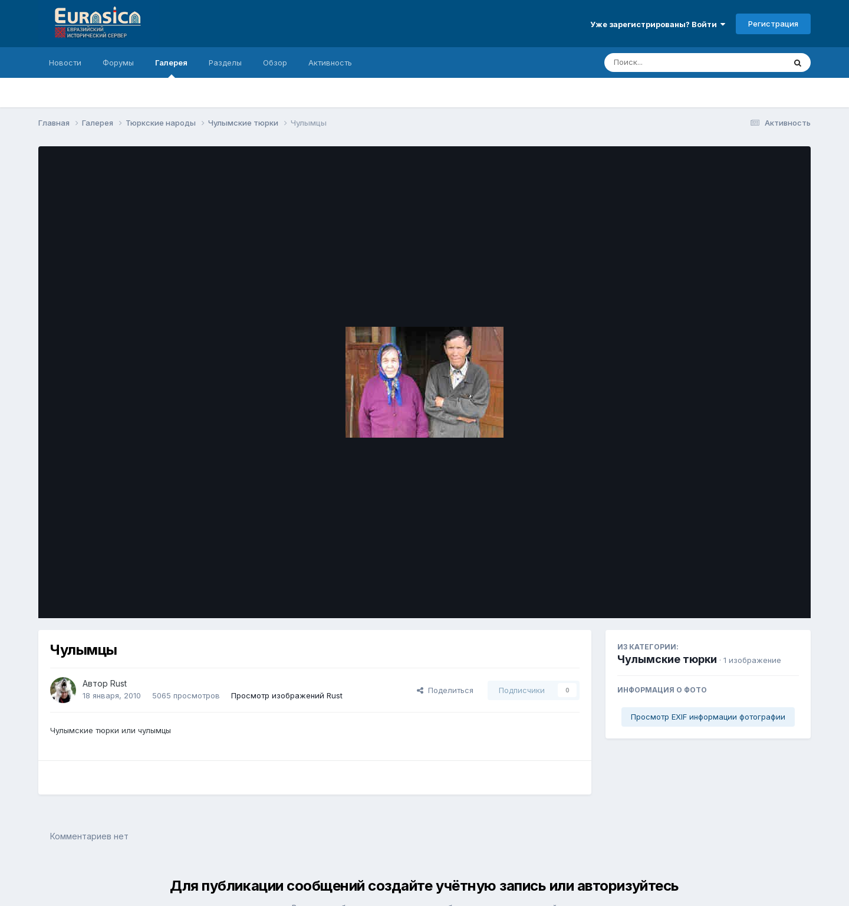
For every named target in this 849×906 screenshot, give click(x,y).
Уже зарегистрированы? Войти (657, 24)
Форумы (118, 62)
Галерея (171, 68)
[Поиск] (672, 62)
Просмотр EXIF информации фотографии (708, 716)
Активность (330, 62)
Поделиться (445, 690)
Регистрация (773, 23)
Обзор (275, 62)
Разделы (225, 62)
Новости (65, 62)
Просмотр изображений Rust (287, 695)
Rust (118, 683)
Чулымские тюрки (667, 659)
